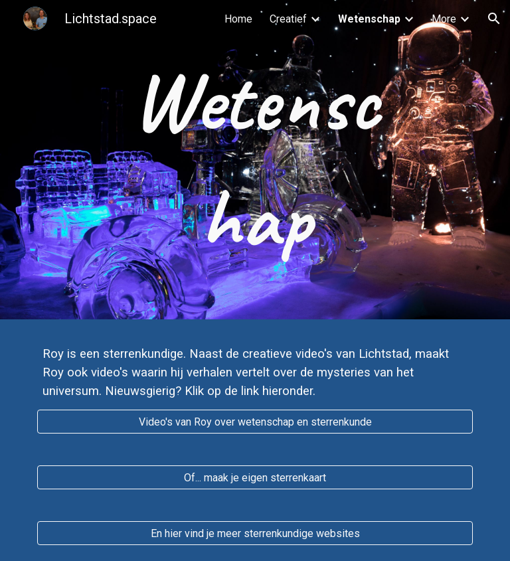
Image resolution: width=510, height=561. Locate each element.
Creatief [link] (288, 19)
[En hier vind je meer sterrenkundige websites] (254, 533)
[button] (494, 19)
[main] (255, 159)
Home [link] (238, 19)
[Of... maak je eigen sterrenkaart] (254, 478)
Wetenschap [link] (369, 19)
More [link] (444, 19)
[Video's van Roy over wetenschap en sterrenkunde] (254, 422)
